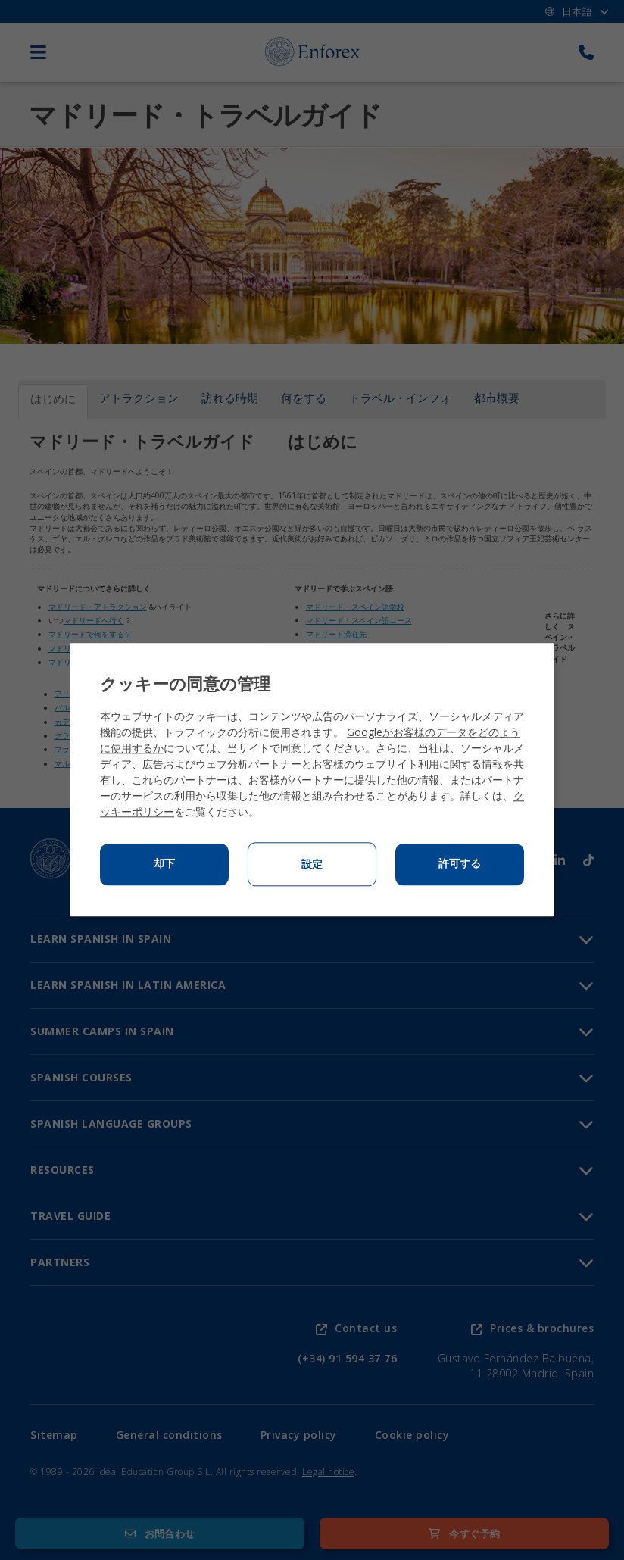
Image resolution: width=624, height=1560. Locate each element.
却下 (164, 864)
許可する (459, 864)
